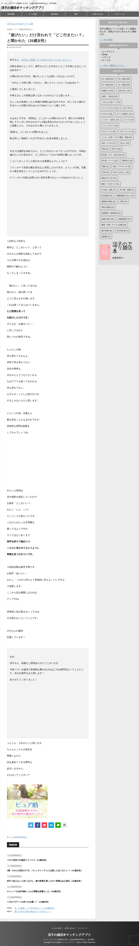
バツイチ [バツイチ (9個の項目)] (128, 120)
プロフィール (119, 14)
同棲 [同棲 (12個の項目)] (105, 166)
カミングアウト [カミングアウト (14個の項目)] (110, 108)
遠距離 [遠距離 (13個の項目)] (106, 236)
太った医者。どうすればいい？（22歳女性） (34, 908)
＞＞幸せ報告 (106, 40)
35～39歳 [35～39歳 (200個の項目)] (124, 85)
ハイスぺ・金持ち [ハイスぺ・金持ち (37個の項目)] (110, 120)
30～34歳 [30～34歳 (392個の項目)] (108, 85)
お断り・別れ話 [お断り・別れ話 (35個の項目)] (110, 96)
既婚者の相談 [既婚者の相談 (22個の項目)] (109, 201)
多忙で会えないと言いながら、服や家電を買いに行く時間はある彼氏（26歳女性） (45, 881)
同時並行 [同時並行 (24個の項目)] (127, 161)
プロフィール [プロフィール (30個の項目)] (109, 131)
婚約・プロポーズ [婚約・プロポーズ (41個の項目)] (110, 184)
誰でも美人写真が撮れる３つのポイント (32, 911)
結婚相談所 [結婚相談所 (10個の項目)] (124, 219)
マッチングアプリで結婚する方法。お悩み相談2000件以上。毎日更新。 (69, 939)
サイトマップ (83, 928)
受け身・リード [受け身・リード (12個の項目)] (110, 161)
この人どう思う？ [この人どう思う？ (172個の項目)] (111, 102)
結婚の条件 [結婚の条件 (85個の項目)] (108, 219)
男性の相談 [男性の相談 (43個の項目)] (108, 207)
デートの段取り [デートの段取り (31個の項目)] (125, 114)
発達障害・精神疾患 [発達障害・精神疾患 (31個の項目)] (111, 213)
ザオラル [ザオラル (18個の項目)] (107, 114)
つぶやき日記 (56, 928)
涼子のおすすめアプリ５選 (20, 24)
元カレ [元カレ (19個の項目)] (124, 143)
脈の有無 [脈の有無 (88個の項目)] (107, 231)
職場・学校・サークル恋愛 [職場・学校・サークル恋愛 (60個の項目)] (114, 225)
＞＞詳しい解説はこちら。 (113, 65)
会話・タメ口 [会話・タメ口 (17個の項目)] (109, 143)
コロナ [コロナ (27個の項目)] (126, 108)
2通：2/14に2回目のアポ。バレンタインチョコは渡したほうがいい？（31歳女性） (45, 870)
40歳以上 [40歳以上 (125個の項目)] (107, 91)
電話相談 (54, 14)
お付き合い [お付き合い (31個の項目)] (124, 91)
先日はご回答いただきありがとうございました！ (46, 60)
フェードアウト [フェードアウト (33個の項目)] (110, 126)
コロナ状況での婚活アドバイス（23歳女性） (27, 860)
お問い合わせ (98, 14)
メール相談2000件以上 (18, 837)
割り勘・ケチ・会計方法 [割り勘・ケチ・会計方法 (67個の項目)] (113, 155)
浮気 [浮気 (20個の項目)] (123, 201)
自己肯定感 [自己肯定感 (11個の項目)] (123, 231)
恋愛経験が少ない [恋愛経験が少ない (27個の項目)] (125, 196)
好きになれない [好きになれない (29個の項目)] (121, 172)
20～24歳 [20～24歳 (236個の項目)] (108, 79)
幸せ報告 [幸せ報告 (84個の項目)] (107, 196)
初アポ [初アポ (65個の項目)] (116, 149)
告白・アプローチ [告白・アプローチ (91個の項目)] (122, 166)
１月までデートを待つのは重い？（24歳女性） (28, 902)
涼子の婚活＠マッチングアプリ (22, 7)
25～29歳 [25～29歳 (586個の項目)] (124, 79)
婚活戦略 (11, 14)
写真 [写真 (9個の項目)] (105, 149)
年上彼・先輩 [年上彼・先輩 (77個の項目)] (109, 190)
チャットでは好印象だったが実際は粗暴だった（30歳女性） (34, 891)
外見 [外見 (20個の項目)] (105, 172)
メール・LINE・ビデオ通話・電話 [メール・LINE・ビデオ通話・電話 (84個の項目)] (117, 137)
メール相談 (32, 14)
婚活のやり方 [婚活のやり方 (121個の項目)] (109, 178)
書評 (76, 14)
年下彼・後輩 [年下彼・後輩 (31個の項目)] (127, 190)
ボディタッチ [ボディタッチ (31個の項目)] (127, 131)
